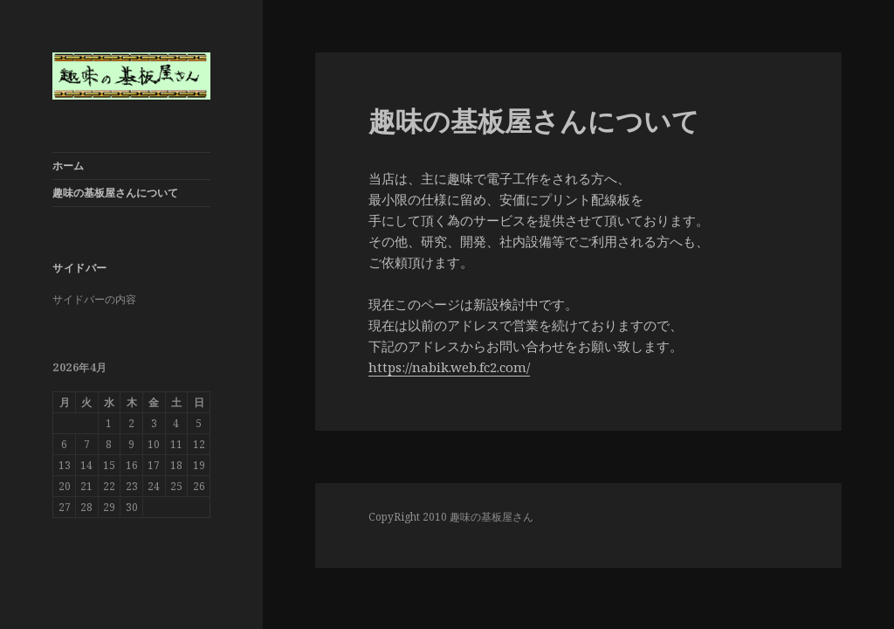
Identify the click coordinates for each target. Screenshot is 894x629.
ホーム (68, 165)
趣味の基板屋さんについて (115, 192)
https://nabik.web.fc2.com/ (449, 367)
